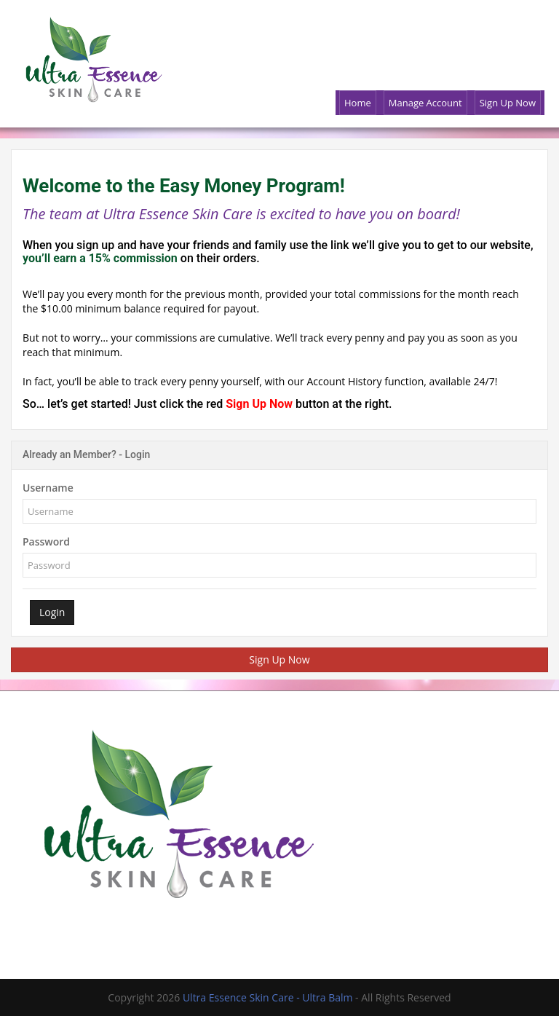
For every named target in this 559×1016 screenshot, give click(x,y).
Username (48, 488)
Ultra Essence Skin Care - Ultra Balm (269, 997)
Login (52, 612)
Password (46, 541)
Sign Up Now (261, 404)
